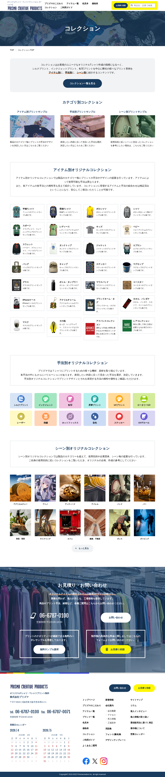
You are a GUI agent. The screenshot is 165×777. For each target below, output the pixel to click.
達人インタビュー (138, 711)
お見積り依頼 (121, 5)
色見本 (85, 3)
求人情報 (112, 719)
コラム (133, 705)
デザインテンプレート (115, 740)
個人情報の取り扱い (139, 717)
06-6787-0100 (54, 615)
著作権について (137, 728)
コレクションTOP (26, 50)
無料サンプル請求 (49, 649)
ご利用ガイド (66, 7)
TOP (12, 50)
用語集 (108, 728)
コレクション (51, 7)
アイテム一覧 (72, 3)
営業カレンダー (137, 734)
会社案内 (109, 705)
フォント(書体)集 (113, 734)
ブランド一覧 (88, 717)
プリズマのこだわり (54, 3)
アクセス (112, 715)
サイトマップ (136, 700)
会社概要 (112, 711)
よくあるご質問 (89, 745)
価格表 (95, 3)
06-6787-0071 (58, 711)
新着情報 (109, 700)
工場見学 (112, 723)
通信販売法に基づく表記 (141, 722)
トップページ (88, 700)
